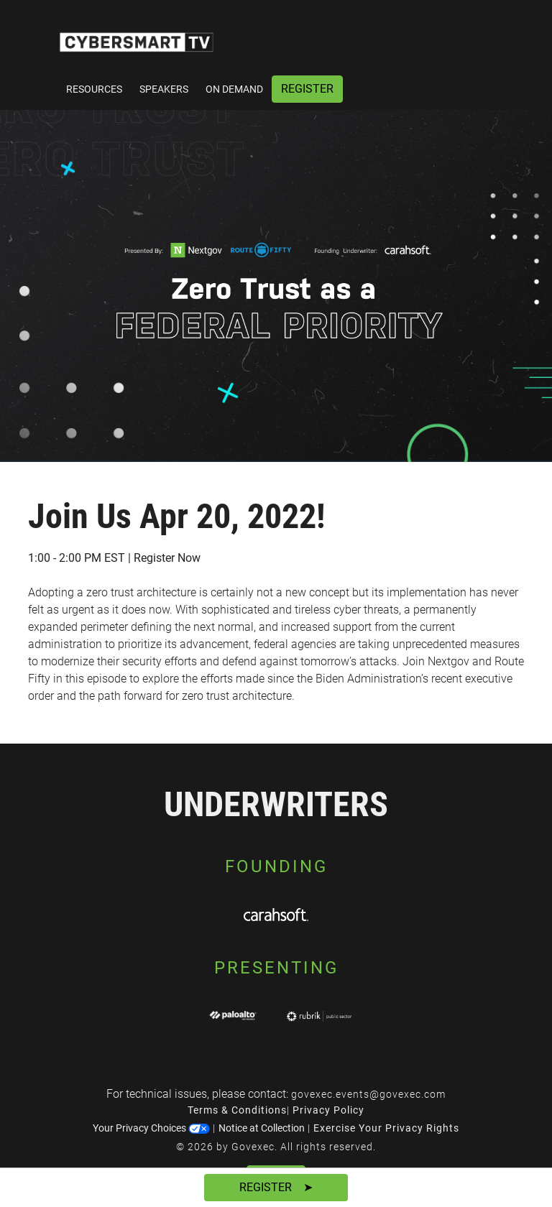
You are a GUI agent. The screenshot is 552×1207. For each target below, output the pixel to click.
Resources (94, 89)
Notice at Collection (261, 1128)
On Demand (234, 89)
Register (307, 89)
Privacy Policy (328, 1110)
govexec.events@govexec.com (368, 1094)
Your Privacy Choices (151, 1128)
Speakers (163, 89)
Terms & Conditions (237, 1110)
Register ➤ (276, 1187)
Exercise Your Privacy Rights (386, 1128)
